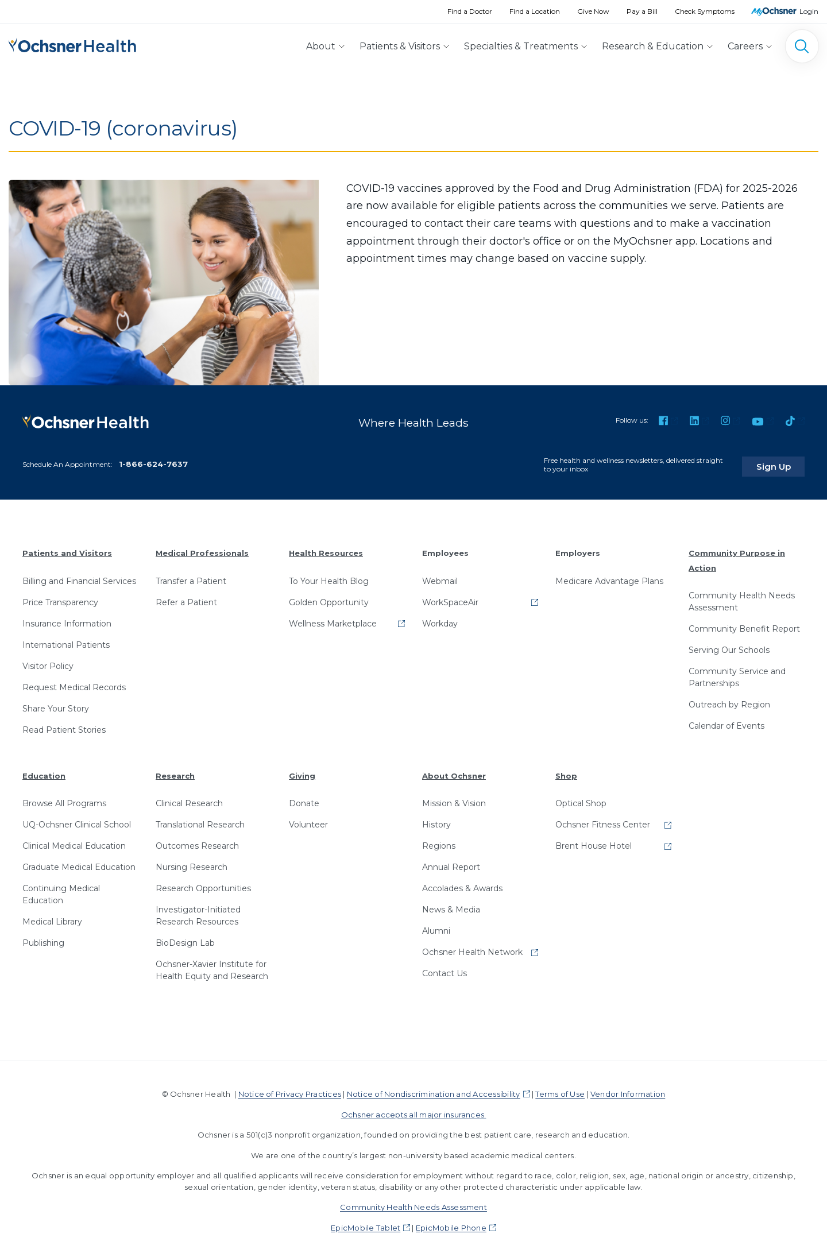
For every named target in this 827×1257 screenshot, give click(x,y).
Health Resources (326, 549)
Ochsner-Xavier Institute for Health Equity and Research (212, 966)
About (320, 46)
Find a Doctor (469, 11)
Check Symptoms (705, 11)
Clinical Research (189, 799)
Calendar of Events (726, 722)
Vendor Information (627, 1089)
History (436, 820)
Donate (304, 799)
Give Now (593, 11)
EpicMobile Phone (451, 1223)
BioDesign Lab (185, 939)
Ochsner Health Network (472, 948)
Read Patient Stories (64, 725)
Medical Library (52, 917)
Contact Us (444, 969)
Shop (566, 771)
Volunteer (308, 820)
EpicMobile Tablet (365, 1223)
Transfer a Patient (191, 576)
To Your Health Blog (329, 576)
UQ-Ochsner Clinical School (76, 820)
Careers (745, 46)
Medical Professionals (202, 549)
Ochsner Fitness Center (602, 820)
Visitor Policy (48, 661)
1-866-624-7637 (153, 460)
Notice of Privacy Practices (289, 1089)
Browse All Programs (64, 799)
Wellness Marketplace (333, 619)
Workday (440, 619)
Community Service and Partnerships (737, 673)
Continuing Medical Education (61, 890)
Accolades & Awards (462, 884)
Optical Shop (580, 799)
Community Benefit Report (744, 625)
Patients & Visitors (400, 46)
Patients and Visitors (67, 549)
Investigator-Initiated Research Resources (198, 911)
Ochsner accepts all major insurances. (413, 1110)
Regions (438, 842)
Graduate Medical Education (79, 863)
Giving (302, 771)
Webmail (440, 576)
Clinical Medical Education (74, 842)
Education (43, 771)
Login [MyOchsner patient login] (808, 11)
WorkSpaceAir (450, 598)
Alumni (436, 927)
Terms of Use (560, 1089)
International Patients (66, 640)
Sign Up (783, 462)
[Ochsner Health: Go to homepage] (72, 43)
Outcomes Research (197, 842)
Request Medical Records (74, 683)
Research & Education (653, 46)
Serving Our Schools (729, 646)
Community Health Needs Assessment (742, 597)
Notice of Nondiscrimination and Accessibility (433, 1089)
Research (175, 771)
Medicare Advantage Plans (609, 576)
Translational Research (200, 820)
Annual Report (451, 863)
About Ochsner (454, 771)
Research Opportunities (203, 884)
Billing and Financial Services (79, 576)
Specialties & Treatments (521, 46)
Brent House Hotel (593, 842)
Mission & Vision (454, 799)
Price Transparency (60, 598)
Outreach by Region (729, 700)
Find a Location (534, 11)
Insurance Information (66, 619)
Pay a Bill (642, 11)
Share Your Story (55, 704)
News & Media (451, 905)
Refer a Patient (186, 598)
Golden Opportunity (329, 598)
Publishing (43, 939)
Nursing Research (191, 863)
